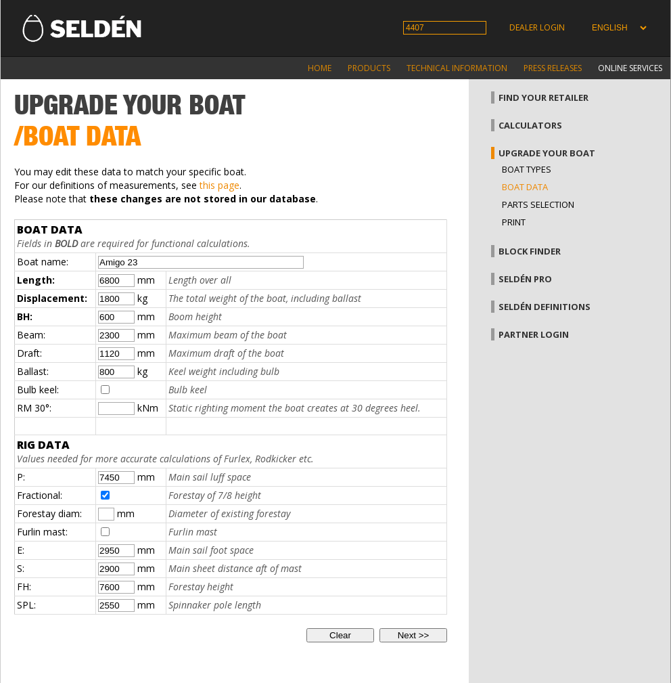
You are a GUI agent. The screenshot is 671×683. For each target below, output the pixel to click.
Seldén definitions (545, 307)
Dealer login (537, 27)
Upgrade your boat (547, 153)
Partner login (534, 334)
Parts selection (538, 204)
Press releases (553, 68)
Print (514, 222)
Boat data (525, 187)
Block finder (530, 251)
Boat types (526, 169)
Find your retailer (543, 97)
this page (219, 185)
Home (319, 68)
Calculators (530, 125)
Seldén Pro (525, 279)
